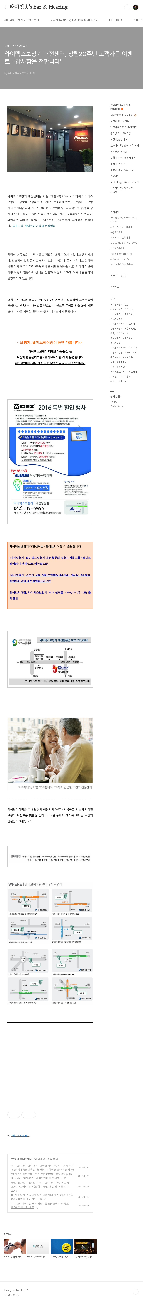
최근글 (113, 275)
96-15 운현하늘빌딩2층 (121, 264)
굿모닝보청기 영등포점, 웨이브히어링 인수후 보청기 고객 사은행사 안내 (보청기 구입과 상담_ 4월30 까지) (41, 1186)
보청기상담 (128, 338)
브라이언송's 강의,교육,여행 (124, 145)
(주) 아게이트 (116, 232)
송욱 (112, 333)
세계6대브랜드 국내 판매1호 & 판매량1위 (74, 20)
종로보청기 (115, 357)
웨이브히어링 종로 (118, 367)
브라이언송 (128, 314)
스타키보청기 (122, 333)
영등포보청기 (116, 328)
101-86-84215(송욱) (121, 253)
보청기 (132, 323)
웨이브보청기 (124, 376)
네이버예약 (115, 20)
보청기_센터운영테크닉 (24, 1158)
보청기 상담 (130, 328)
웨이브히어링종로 (118, 362)
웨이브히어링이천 (118, 323)
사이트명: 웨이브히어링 (121, 227)
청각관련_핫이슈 (118, 151)
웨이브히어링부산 (118, 381)
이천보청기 (132, 371)
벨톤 (127, 304)
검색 (127, 7)
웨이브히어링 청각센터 (123, 115)
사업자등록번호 (117, 248)
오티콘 (113, 376)
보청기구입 (115, 343)
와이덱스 (129, 309)
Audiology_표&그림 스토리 (124, 182)
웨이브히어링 (116, 309)
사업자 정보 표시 (18, 1135)
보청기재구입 (116, 352)
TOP (136, 1292)
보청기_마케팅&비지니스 (122, 157)
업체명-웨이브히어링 (120, 237)
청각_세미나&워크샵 (120, 133)
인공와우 (114, 176)
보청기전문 (128, 357)
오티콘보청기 (116, 304)
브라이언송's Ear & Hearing (36, 7)
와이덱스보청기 (117, 371)
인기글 (124, 275)
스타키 (128, 352)
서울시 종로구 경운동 (120, 259)
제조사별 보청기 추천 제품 (123, 127)
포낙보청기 (115, 338)
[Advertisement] (50, 1076)
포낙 (135, 352)
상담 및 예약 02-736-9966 (124, 243)
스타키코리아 (116, 319)
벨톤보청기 (115, 314)
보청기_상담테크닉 (119, 139)
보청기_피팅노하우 (119, 121)
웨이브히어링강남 (118, 347)
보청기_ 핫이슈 (117, 163)
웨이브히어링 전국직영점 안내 (21, 20)
